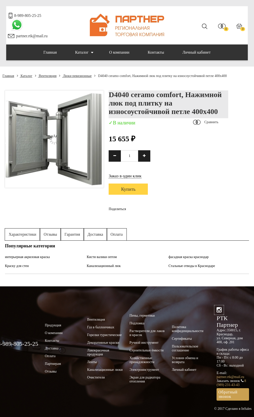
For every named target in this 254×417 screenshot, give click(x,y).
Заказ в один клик (125, 175)
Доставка (95, 234)
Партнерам (53, 364)
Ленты (92, 362)
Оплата (117, 234)
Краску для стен (17, 266)
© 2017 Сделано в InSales (233, 409)
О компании (119, 52)
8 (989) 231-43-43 (231, 383)
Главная (50, 52)
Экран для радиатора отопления (144, 379)
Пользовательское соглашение (185, 348)
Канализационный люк (104, 266)
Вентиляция (46, 76)
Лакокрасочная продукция (98, 352)
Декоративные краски (103, 342)
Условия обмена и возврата (185, 360)
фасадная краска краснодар (188, 257)
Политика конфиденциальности (187, 329)
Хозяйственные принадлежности (141, 360)
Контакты (156, 52)
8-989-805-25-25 (27, 15)
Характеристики (22, 234)
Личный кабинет (197, 52)
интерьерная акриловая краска (27, 257)
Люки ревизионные (75, 76)
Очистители (96, 377)
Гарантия (72, 234)
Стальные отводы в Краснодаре (191, 266)
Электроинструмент (144, 370)
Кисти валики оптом (102, 257)
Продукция (53, 325)
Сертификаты (182, 339)
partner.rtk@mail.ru (32, 36)
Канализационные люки (105, 370)
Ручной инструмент (144, 342)
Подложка (136, 323)
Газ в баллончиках (100, 327)
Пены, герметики (142, 315)
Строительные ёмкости (146, 350)
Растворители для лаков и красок (147, 333)
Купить (128, 189)
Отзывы (50, 234)
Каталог (84, 52)
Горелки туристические (104, 335)
